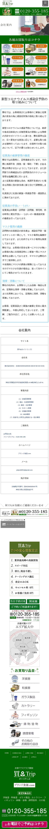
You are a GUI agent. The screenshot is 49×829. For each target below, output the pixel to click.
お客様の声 (15, 757)
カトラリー (37, 797)
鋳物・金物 (21, 800)
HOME (7, 753)
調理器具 (33, 800)
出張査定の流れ (17, 753)
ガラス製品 (24, 797)
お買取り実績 (29, 753)
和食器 (14, 797)
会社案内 (24, 757)
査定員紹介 (40, 753)
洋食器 (6, 797)
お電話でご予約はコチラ (24, 824)
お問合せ (33, 757)
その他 (42, 800)
